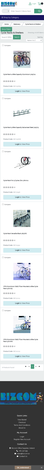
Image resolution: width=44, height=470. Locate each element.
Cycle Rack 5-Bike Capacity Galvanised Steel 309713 (21, 127)
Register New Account (22, 439)
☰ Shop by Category (10, 17)
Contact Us (22, 456)
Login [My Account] (32, 3)
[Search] (21, 11)
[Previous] (29, 366)
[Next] (36, 366)
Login (22, 437)
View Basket (22, 420)
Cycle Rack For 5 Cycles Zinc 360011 (15, 180)
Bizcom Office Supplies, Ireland (22, 448)
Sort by (40, 37)
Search (16, 37)
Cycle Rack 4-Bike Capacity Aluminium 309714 (19, 74)
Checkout (22, 422)
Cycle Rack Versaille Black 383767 (15, 233)
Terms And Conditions (22, 425)
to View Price (22, 91)
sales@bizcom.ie (22, 454)
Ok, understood (23, 468)
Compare (7, 45)
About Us (22, 428)
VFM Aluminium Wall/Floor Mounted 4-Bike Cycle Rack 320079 (20, 287)
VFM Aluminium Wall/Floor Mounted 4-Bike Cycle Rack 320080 (20, 340)
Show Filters (6, 29)
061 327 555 (22, 451)
